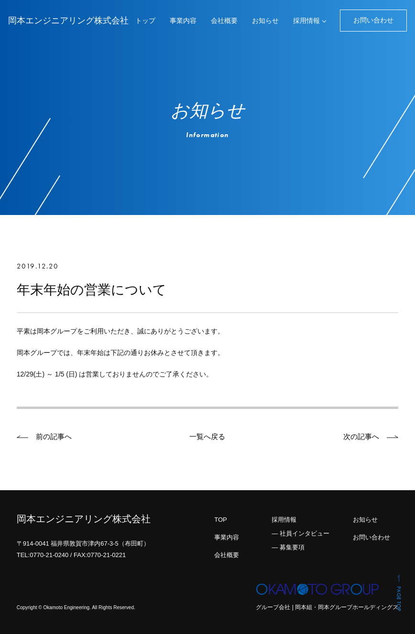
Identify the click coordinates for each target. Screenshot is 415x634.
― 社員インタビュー (300, 533)
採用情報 (306, 20)
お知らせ (265, 20)
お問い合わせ (373, 20)
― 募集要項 (288, 547)
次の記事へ (361, 436)
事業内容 (183, 20)
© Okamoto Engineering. (64, 607)
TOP (220, 519)
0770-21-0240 (49, 555)
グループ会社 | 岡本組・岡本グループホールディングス (327, 607)
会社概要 (224, 20)
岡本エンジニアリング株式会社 (68, 20)
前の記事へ (54, 436)
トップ (145, 20)
